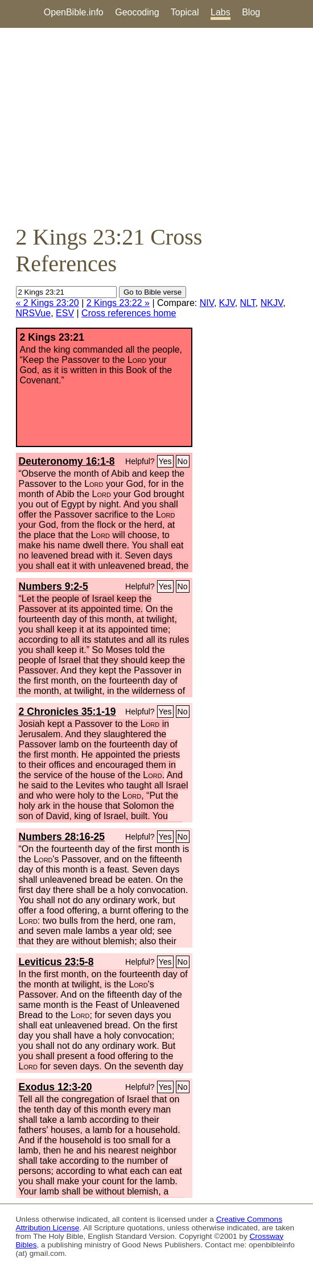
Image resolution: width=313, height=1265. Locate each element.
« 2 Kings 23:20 (47, 303)
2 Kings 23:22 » (118, 303)
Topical (185, 12)
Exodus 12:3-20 (55, 1087)
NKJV (272, 303)
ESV (65, 313)
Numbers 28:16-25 (62, 836)
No (183, 461)
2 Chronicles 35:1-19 (67, 711)
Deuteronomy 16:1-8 (67, 461)
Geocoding (137, 12)
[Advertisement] (156, 125)
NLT (248, 303)
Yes (165, 461)
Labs (220, 12)
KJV (227, 303)
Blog (251, 12)
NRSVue (33, 313)
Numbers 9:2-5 (53, 586)
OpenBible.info (74, 12)
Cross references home (128, 313)
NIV (207, 303)
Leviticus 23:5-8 (56, 962)
